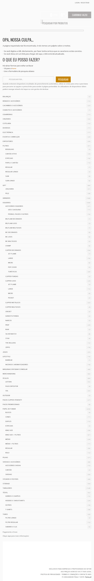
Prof (7, 325)
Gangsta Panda (12, 316)
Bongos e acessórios (11, 101)
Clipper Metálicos (12, 303)
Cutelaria (7, 123)
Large (10, 258)
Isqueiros (7, 203)
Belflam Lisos (11, 223)
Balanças (7, 97)
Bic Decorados (11, 232)
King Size (9, 430)
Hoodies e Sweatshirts (15, 501)
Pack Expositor (11, 386)
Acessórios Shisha (13, 465)
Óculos (6, 378)
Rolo (7, 453)
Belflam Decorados (13, 219)
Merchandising (9, 374)
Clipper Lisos (10, 281)
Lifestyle (6, 356)
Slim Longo (10, 181)
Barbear (8, 360)
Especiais (9, 158)
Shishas (8, 474)
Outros (8, 505)
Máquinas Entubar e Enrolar (15, 369)
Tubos (5, 514)
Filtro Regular (11, 522)
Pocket (11, 298)
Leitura (8, 382)
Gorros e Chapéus (12, 496)
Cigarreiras (7, 114)
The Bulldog (10, 343)
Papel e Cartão (11, 163)
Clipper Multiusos (12, 307)
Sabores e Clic (11, 527)
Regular (8, 167)
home (14, 68)
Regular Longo (11, 172)
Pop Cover (12, 267)
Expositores (8, 141)
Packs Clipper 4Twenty (12, 400)
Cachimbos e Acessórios (13, 105)
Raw (7, 329)
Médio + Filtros (11, 444)
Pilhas (5, 457)
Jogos (5, 352)
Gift (4, 185)
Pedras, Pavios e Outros (18, 214)
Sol (6, 391)
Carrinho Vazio (79, 15)
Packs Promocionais (11, 404)
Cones (8, 417)
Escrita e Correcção (11, 137)
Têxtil (5, 493)
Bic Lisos (8, 237)
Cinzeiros (7, 119)
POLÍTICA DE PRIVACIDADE (50, 574)
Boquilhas (9, 149)
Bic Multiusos (11, 241)
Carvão (8, 470)
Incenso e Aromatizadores (16, 364)
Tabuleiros (7, 488)
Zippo (7, 347)
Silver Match (10, 334)
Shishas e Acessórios (11, 462)
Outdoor (6, 395)
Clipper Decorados (13, 250)
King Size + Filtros (13, 435)
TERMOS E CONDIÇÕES (70, 574)
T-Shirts (8, 509)
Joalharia (9, 189)
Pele (7, 193)
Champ (8, 246)
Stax (7, 338)
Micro (10, 263)
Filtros (6, 146)
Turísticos (12, 272)
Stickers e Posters (10, 479)
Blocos (8, 412)
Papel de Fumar (9, 409)
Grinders (6, 198)
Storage (6, 484)
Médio (7, 439)
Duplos (8, 421)
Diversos (6, 128)
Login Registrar (82, 3)
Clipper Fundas (11, 276)
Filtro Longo (10, 518)
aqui (9, 536)
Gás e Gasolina (14, 210)
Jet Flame (12, 254)
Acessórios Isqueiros (14, 206)
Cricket (8, 311)
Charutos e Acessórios (12, 110)
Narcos (8, 320)
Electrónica (8, 132)
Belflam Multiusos (13, 228)
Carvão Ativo (11, 154)
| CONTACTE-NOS (84, 574)
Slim (7, 176)
